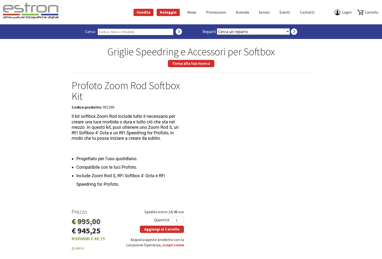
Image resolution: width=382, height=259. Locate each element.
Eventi (285, 12)
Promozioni (216, 12)
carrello (371, 12)
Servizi (264, 12)
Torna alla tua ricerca (191, 63)
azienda (242, 12)
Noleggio (168, 12)
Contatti (307, 12)
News (192, 12)
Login (347, 12)
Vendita (143, 12)
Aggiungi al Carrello (162, 229)
